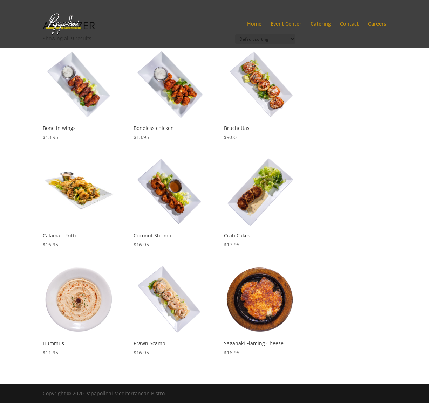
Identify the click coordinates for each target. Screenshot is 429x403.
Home (254, 24)
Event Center (286, 24)
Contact (349, 24)
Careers (377, 24)
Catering (321, 24)
